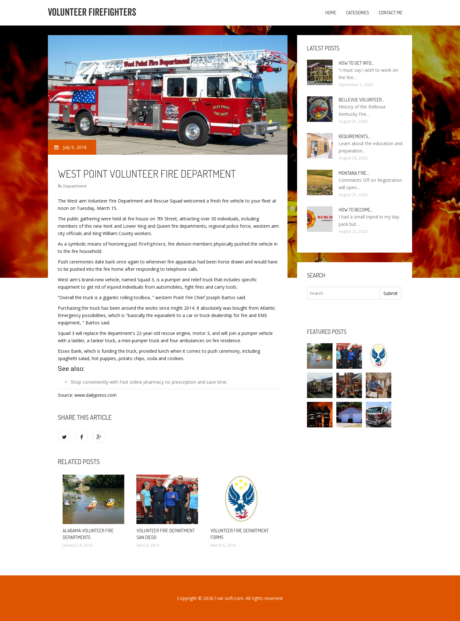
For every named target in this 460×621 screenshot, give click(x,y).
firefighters (152, 244)
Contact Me (390, 13)
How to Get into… (356, 63)
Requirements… (355, 136)
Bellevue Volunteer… (361, 100)
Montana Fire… (354, 173)
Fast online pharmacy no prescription (157, 382)
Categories (357, 13)
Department (75, 186)
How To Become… (356, 210)
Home (330, 13)
